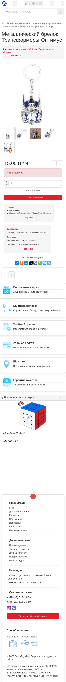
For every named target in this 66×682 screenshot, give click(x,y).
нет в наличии (32, 190)
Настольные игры (18, 530)
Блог (11, 507)
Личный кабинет (17, 553)
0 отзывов (16, 55)
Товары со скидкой (19, 549)
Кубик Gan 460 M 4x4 (14, 433)
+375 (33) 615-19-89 (19, 597)
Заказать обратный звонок (33, 616)
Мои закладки (16, 560)
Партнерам (15, 522)
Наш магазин (16, 519)
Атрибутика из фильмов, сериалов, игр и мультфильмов (35, 23)
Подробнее (29, 218)
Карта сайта (15, 526)
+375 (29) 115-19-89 (19, 601)
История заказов (18, 556)
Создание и (37, 656)
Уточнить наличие (33, 197)
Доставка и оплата (19, 511)
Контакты (14, 515)
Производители (17, 545)
